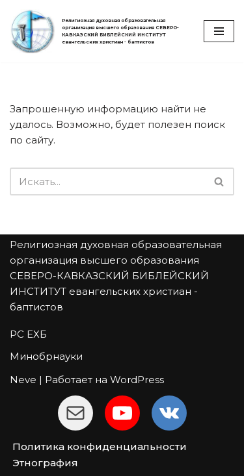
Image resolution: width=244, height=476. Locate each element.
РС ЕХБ (28, 334)
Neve (23, 379)
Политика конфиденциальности (99, 446)
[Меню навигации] (219, 31)
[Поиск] (107, 181)
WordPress (137, 379)
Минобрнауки (46, 356)
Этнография (45, 463)
